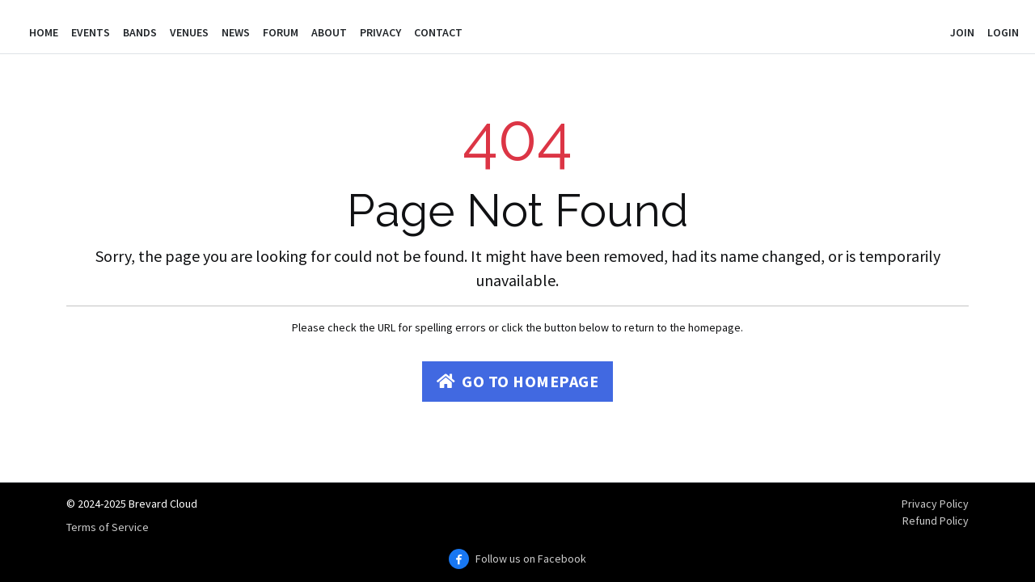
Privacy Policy (935, 503)
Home (43, 32)
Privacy (380, 32)
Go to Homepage (518, 381)
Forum (280, 32)
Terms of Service (107, 527)
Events (90, 32)
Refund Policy (935, 520)
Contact (438, 32)
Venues (189, 32)
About (329, 32)
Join (962, 32)
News (236, 32)
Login (1003, 32)
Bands (140, 32)
